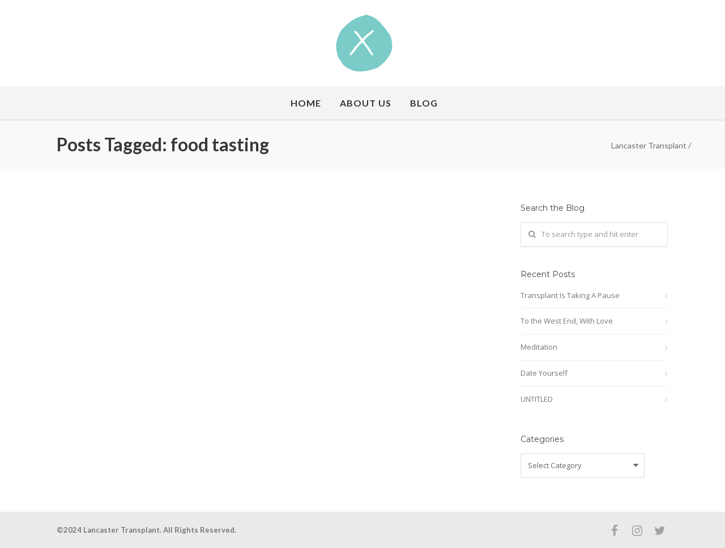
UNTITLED (537, 399)
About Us (365, 102)
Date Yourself (544, 373)
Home (306, 102)
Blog (424, 102)
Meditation (539, 347)
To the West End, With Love (567, 321)
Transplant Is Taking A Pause (570, 295)
